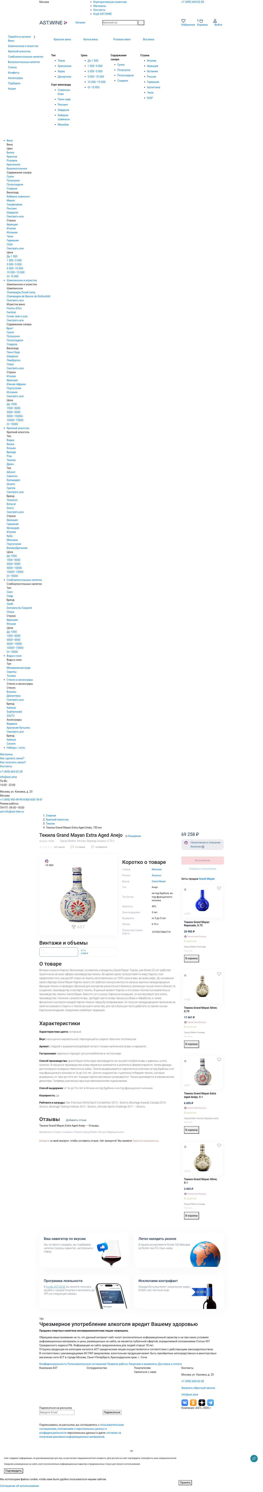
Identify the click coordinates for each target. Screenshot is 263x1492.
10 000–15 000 (96, 82)
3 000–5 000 (95, 71)
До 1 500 (93, 60)
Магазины (99, 5)
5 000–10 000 (96, 76)
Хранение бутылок (18, 727)
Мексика (12, 540)
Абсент (11, 472)
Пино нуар (64, 99)
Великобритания (17, 548)
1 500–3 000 (95, 66)
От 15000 (12, 424)
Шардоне (63, 110)
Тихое (61, 60)
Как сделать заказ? (12, 758)
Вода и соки (14, 655)
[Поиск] (141, 22)
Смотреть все (15, 216)
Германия (153, 82)
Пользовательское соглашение (87, 1364)
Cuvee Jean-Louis (17, 316)
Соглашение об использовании (19, 1486)
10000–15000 (15, 420)
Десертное (64, 76)
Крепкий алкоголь (18, 428)
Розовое (12, 160)
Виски (10, 444)
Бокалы (11, 691)
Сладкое (122, 80)
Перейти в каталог (22, 36)
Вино (10, 140)
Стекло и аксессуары (20, 679)
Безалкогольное (17, 168)
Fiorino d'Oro (14, 308)
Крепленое (64, 66)
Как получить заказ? (13, 762)
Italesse (11, 707)
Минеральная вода (18, 667)
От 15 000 (94, 87)
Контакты (99, 9)
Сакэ (10, 591)
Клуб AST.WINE (102, 13)
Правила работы (117, 1364)
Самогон (12, 476)
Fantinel (11, 312)
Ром (9, 456)
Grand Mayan (207, 878)
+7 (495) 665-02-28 (192, 1)
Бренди (11, 452)
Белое (10, 152)
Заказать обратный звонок (198, 1387)
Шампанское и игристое (22, 280)
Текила (11, 460)
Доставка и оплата (170, 1364)
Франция (152, 66)
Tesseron (12, 500)
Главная (51, 815)
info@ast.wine (8, 777)
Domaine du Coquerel (19, 607)
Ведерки (12, 723)
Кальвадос (13, 480)
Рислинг (63, 104)
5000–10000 (14, 568)
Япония (11, 623)
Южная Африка (16, 384)
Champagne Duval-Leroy (21, 292)
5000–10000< (15, 416)
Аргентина (153, 87)
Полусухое (123, 70)
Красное (12, 156)
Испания (152, 71)
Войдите (44, 1140)
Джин (10, 464)
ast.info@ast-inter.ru (12, 811)
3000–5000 (13, 412)
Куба (9, 536)
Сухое (120, 64)
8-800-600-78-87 (33, 799)
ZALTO (10, 715)
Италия (151, 60)
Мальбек (63, 124)
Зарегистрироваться (145, 1140)
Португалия (14, 388)
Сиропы (11, 671)
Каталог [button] (78, 22)
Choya (10, 611)
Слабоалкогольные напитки (24, 579)
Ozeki (10, 603)
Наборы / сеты (16, 747)
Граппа (11, 488)
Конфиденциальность (53, 1364)
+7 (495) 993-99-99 (11, 799)
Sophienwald (14, 711)
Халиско (156, 875)
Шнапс (11, 484)
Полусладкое (125, 75)
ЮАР (150, 98)
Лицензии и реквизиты (143, 1364)
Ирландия (13, 528)
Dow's (10, 508)
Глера (10, 364)
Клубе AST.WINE (55, 1286)
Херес (61, 71)
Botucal (11, 504)
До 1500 (12, 404)
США (10, 244)
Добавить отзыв (76, 1120)
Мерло (11, 200)
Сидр (10, 595)
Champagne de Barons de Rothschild (28, 296)
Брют (10, 328)
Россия (151, 76)
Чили (150, 92)
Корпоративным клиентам (110, 1)
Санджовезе (14, 204)
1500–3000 (13, 408)
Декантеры (14, 695)
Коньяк (11, 448)
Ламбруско (13, 360)
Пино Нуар (13, 352)
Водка (10, 440)
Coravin (11, 743)
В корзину (191, 958)
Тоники (11, 675)
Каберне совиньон (18, 196)
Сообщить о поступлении (202, 868)
